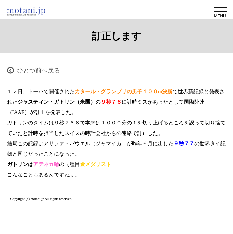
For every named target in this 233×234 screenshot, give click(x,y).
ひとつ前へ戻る (38, 70)
